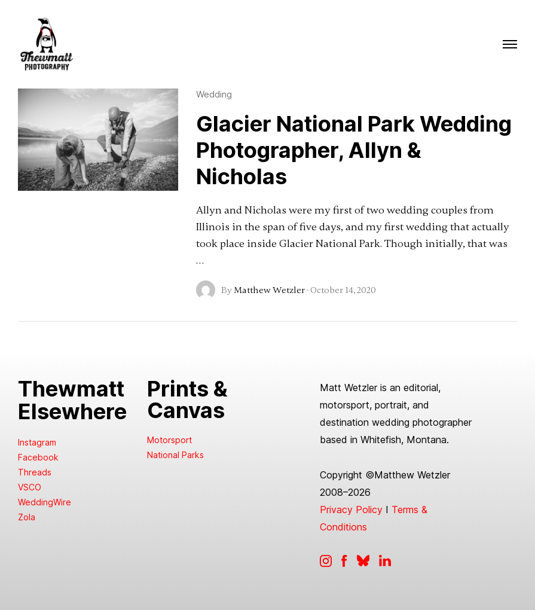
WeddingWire (44, 502)
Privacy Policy (351, 510)
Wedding (214, 94)
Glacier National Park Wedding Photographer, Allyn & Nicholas (354, 150)
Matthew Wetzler (269, 290)
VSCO (29, 487)
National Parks (175, 455)
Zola (26, 517)
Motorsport (169, 440)
